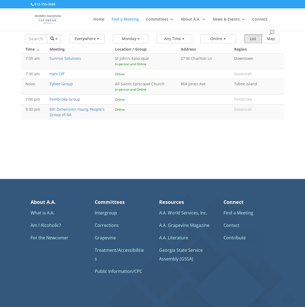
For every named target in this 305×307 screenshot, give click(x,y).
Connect (260, 19)
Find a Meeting (125, 19)
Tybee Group (61, 83)
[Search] (36, 38)
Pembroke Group (65, 99)
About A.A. (190, 19)
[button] (87, 38)
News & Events (226, 19)
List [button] (253, 38)
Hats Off (57, 73)
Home (98, 19)
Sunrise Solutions (65, 58)
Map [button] (271, 38)
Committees (157, 19)
